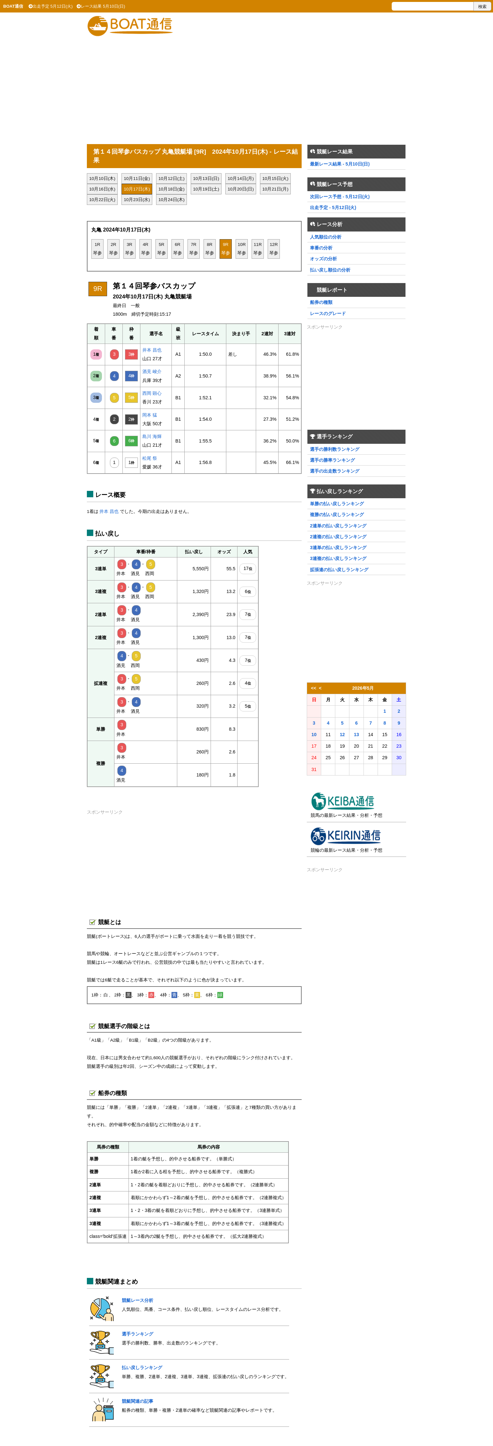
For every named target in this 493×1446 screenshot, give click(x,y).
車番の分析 (321, 247)
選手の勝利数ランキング (334, 449)
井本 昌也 (152, 350)
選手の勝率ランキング (332, 460)
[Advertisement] (246, 87)
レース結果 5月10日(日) (101, 6)
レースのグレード (328, 313)
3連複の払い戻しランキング (338, 558)
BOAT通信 (13, 6)
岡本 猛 (149, 415)
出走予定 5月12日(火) (51, 6)
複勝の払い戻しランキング (337, 514)
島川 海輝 (152, 436)
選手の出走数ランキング (334, 471)
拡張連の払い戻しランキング (339, 569)
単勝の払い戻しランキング (337, 503)
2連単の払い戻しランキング (338, 525)
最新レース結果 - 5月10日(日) (340, 164)
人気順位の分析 (325, 237)
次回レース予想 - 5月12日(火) (340, 196)
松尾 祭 (149, 458)
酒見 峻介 (152, 371)
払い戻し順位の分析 (330, 269)
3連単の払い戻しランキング (338, 547)
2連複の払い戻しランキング (338, 536)
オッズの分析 (323, 258)
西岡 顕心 (152, 393)
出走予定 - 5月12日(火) (333, 207)
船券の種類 (321, 302)
